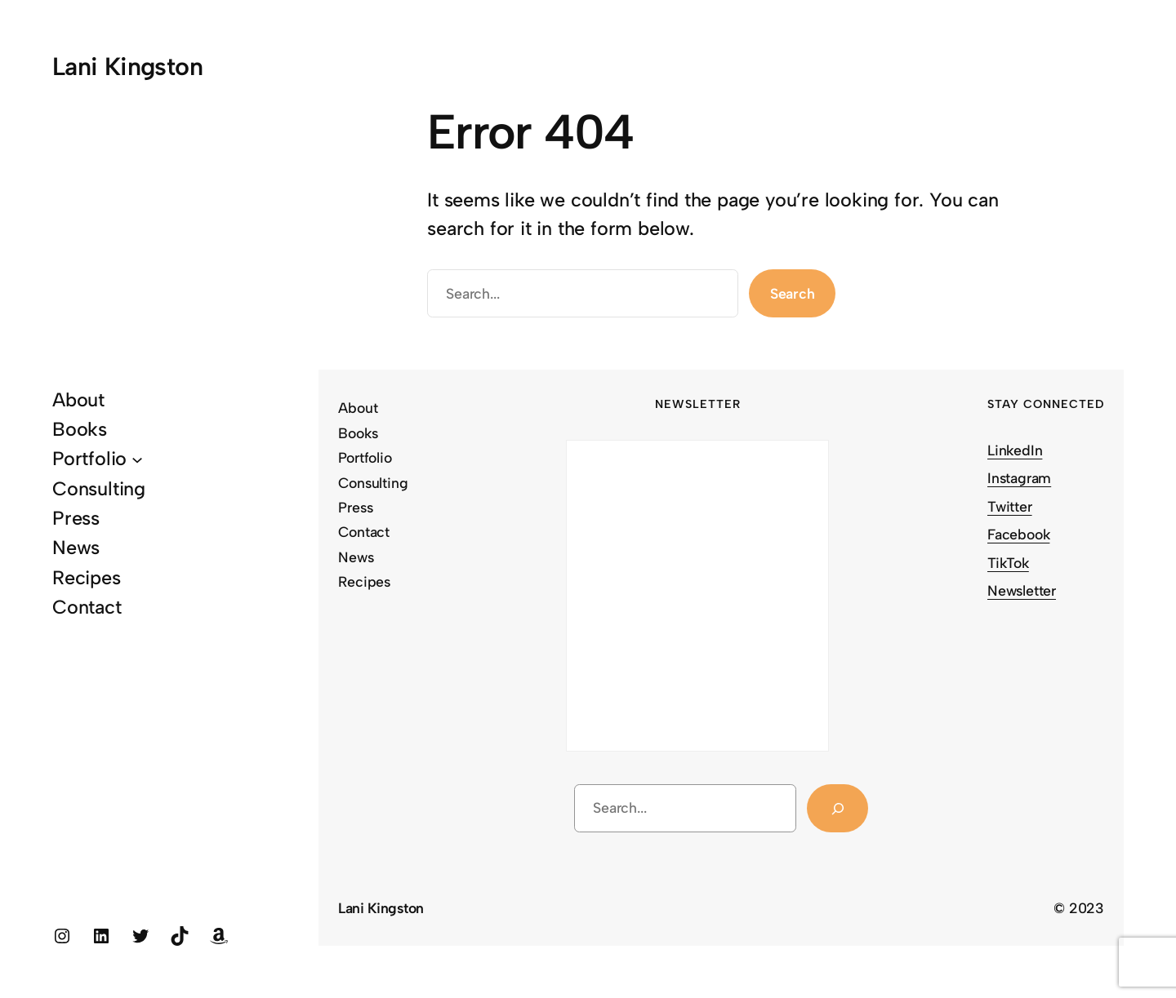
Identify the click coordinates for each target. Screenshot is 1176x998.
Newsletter (1021, 590)
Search (792, 293)
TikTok (1008, 562)
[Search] (837, 808)
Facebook (1018, 534)
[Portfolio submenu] (137, 459)
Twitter (1009, 506)
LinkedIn (1014, 450)
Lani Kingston (127, 66)
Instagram (1019, 477)
